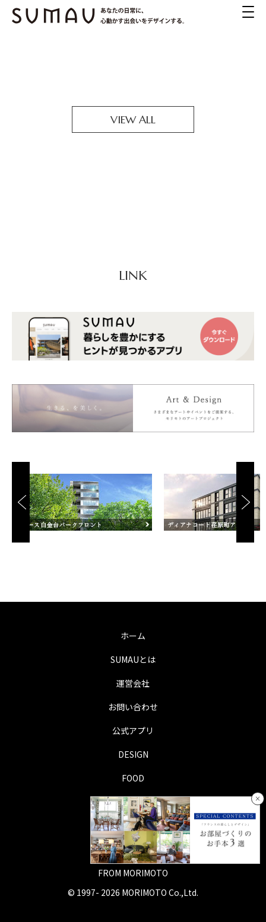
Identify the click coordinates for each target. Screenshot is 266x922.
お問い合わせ (133, 707)
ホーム (133, 636)
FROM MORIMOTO (133, 873)
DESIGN (133, 754)
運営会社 (133, 683)
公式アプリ (133, 730)
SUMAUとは (133, 659)
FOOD (133, 778)
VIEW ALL (133, 119)
